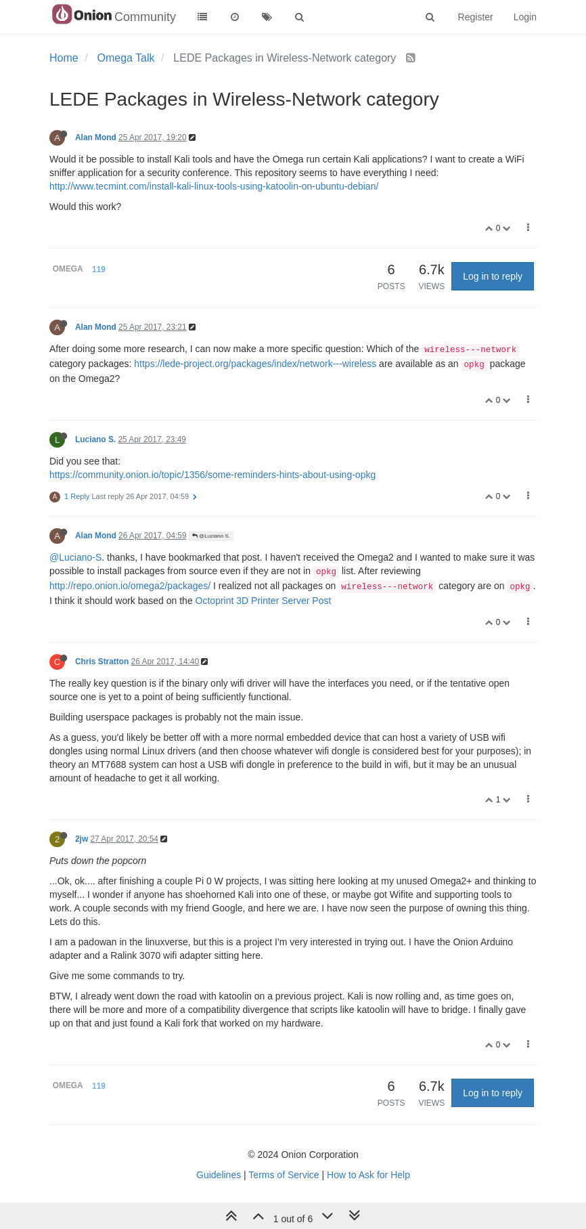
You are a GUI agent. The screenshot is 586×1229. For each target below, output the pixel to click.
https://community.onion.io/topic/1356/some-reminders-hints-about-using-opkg (212, 474)
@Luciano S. (211, 536)
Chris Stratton (102, 661)
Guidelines (218, 1174)
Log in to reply (492, 276)
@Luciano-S (75, 557)
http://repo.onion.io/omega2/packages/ (129, 585)
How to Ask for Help (368, 1174)
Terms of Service (283, 1174)
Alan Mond (95, 137)
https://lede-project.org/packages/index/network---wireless (255, 363)
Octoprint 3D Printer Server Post (264, 600)
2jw (81, 839)
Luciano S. (95, 439)
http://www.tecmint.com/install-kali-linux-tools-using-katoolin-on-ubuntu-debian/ (213, 186)
